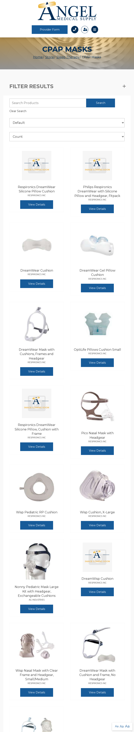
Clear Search (17, 111)
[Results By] (67, 136)
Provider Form (50, 29)
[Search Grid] (47, 103)
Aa (117, 726)
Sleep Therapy (67, 57)
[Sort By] (67, 122)
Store (49, 57)
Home (38, 57)
